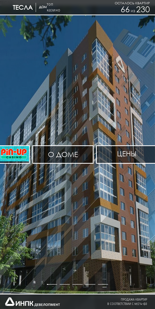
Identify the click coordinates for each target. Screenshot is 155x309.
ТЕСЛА (23, 7)
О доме (63, 154)
